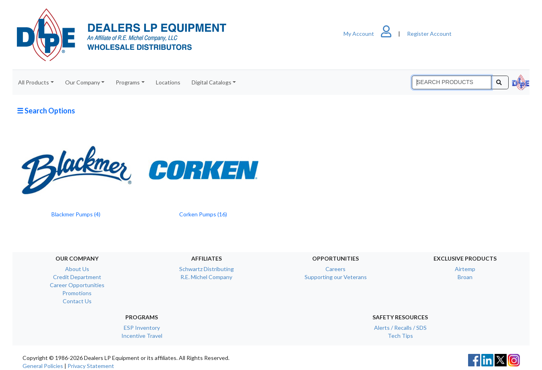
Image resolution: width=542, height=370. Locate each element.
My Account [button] (371, 33)
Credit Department (77, 276)
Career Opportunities (77, 285)
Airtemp (465, 268)
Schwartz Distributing (206, 268)
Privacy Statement (90, 365)
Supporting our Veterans (336, 276)
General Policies (42, 365)
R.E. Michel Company (206, 276)
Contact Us (77, 301)
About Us (77, 268)
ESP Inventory (142, 327)
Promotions (77, 293)
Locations (168, 82)
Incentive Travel (141, 335)
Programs (128, 82)
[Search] (451, 82)
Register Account (429, 33)
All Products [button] (33, 82)
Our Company (82, 82)
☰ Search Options (46, 110)
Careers (335, 268)
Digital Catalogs (211, 82)
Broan (465, 276)
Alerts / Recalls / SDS (400, 327)
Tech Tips (400, 335)
